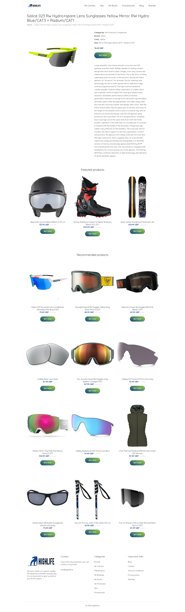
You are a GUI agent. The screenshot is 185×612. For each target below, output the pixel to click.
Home (29, 27)
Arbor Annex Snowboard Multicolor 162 (137, 224)
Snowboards (128, 6)
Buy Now (103, 58)
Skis (102, 6)
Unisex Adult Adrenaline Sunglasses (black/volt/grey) (47, 526)
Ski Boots (112, 6)
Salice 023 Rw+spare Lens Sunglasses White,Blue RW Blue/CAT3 (47, 310)
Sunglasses (122, 35)
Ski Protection (110, 35)
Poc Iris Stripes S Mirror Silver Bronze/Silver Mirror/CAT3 (137, 526)
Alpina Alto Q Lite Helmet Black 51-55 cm (47, 224)
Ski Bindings (99, 577)
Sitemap (131, 582)
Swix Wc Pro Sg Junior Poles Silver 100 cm (93, 525)
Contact (131, 568)
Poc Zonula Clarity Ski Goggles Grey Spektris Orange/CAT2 (92, 382)
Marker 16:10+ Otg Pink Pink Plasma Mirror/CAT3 (48, 454)
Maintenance (99, 573)
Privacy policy (133, 577)
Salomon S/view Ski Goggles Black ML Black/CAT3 (137, 310)
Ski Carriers (89, 6)
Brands (152, 6)
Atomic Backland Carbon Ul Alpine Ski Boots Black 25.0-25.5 (92, 225)
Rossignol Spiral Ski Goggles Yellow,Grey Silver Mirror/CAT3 (92, 310)
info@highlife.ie (67, 572)
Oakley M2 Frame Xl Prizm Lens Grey (137, 381)
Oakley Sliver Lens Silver (47, 381)
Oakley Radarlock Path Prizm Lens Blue (92, 453)
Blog (141, 6)
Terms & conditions (136, 573)
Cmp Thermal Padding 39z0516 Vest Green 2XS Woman (137, 454)
